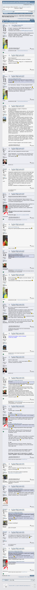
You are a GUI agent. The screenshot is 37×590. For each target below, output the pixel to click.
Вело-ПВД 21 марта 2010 (9, 16)
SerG (4, 485)
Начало (5, 13)
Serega (4, 105)
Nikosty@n (5, 509)
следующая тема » (30, 18)
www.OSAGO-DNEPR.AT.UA (18, 401)
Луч (3, 250)
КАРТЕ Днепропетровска (27, 30)
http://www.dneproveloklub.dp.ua (23, 50)
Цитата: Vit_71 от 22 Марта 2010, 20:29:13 (16, 513)
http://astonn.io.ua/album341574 (15, 473)
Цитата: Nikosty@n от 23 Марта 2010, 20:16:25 (16, 561)
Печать (32, 575)
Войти (25, 13)
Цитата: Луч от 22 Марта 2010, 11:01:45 (15, 423)
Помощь (13, 13)
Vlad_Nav (5, 168)
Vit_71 (4, 193)
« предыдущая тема (21, 18)
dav (3, 332)
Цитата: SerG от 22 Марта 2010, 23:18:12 (15, 512)
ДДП (4, 25)
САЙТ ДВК (10, 13)
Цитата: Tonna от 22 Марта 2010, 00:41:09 (15, 380)
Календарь (21, 13)
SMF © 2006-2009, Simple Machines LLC (23, 585)
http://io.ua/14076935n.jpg (13, 227)
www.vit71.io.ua (24, 219)
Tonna (4, 304)
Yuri (4, 223)
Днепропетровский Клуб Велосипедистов (10, 15)
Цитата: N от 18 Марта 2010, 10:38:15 (14, 78)
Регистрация (29, 13)
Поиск (17, 13)
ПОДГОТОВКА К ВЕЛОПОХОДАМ (25, 15)
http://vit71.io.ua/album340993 (23, 214)
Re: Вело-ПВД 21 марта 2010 (17, 55)
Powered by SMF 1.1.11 (13, 585)
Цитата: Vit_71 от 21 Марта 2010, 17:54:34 (15, 253)
